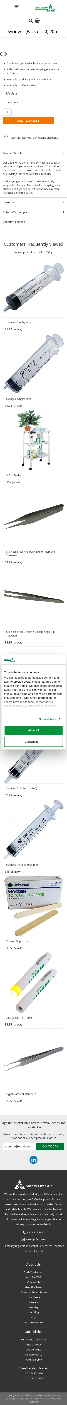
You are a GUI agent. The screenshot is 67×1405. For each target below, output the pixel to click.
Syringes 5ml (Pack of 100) (21, 788)
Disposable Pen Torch (19, 1017)
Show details (47, 719)
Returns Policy (33, 1359)
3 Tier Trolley (13, 475)
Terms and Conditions (33, 1339)
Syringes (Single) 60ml (18, 398)
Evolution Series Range (33, 1292)
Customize (34, 741)
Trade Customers (33, 1272)
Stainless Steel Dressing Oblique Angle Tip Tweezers (30, 633)
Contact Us (33, 1282)
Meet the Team (33, 1287)
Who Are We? (33, 1277)
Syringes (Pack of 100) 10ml (22, 864)
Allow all (33, 730)
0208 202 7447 (35, 1232)
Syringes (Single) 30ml (18, 322)
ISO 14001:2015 (33, 1378)
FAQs (33, 1317)
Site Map (33, 1307)
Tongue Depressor (17, 941)
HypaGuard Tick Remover (21, 1094)
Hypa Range (34, 1297)
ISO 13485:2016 (33, 1373)
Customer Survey (33, 1322)
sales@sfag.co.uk (36, 1239)
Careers (33, 1302)
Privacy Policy (33, 1344)
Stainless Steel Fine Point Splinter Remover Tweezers (31, 553)
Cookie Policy (33, 1349)
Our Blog (33, 1312)
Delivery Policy (33, 1354)
